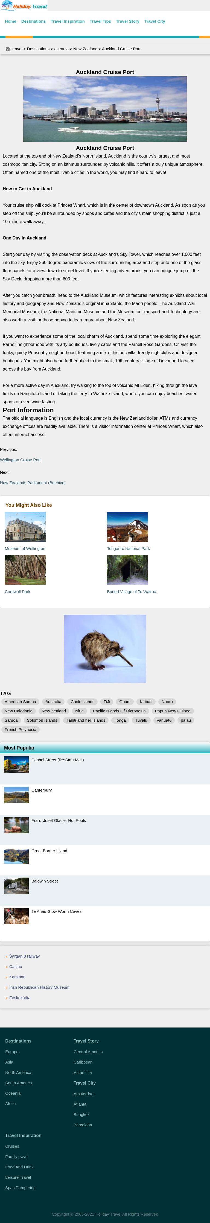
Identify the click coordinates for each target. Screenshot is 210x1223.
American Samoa (20, 701)
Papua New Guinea (173, 711)
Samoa (11, 720)
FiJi (107, 701)
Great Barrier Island (49, 850)
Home (10, 21)
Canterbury (41, 790)
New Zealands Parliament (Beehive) (33, 482)
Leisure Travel (18, 1177)
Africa (10, 1103)
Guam (124, 701)
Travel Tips (100, 21)
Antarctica (83, 1072)
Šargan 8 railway (24, 956)
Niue (79, 711)
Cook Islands (82, 701)
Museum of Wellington (25, 548)
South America (18, 1082)
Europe (11, 1051)
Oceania (13, 1093)
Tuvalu (141, 720)
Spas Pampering (20, 1187)
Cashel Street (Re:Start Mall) (57, 759)
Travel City (154, 21)
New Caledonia (19, 711)
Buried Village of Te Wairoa (131, 591)
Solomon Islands (42, 720)
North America (18, 1072)
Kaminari (17, 977)
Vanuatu (164, 720)
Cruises (12, 1146)
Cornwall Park (17, 591)
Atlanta (80, 1104)
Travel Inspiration (68, 21)
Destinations (33, 21)
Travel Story (127, 21)
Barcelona (83, 1125)
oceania (61, 48)
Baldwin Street (44, 881)
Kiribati (146, 701)
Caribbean (83, 1062)
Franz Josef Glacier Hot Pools (58, 820)
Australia (53, 701)
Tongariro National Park (128, 548)
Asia (9, 1062)
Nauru (167, 701)
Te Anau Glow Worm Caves (56, 911)
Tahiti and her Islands (85, 720)
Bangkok (81, 1114)
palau (186, 720)
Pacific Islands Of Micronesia (119, 711)
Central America (88, 1051)
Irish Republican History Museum (39, 987)
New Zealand (85, 48)
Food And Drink (19, 1167)
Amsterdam (84, 1093)
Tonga (120, 720)
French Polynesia (20, 729)
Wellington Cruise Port (20, 459)
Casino (15, 966)
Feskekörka (20, 997)
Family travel (16, 1156)
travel (17, 48)
